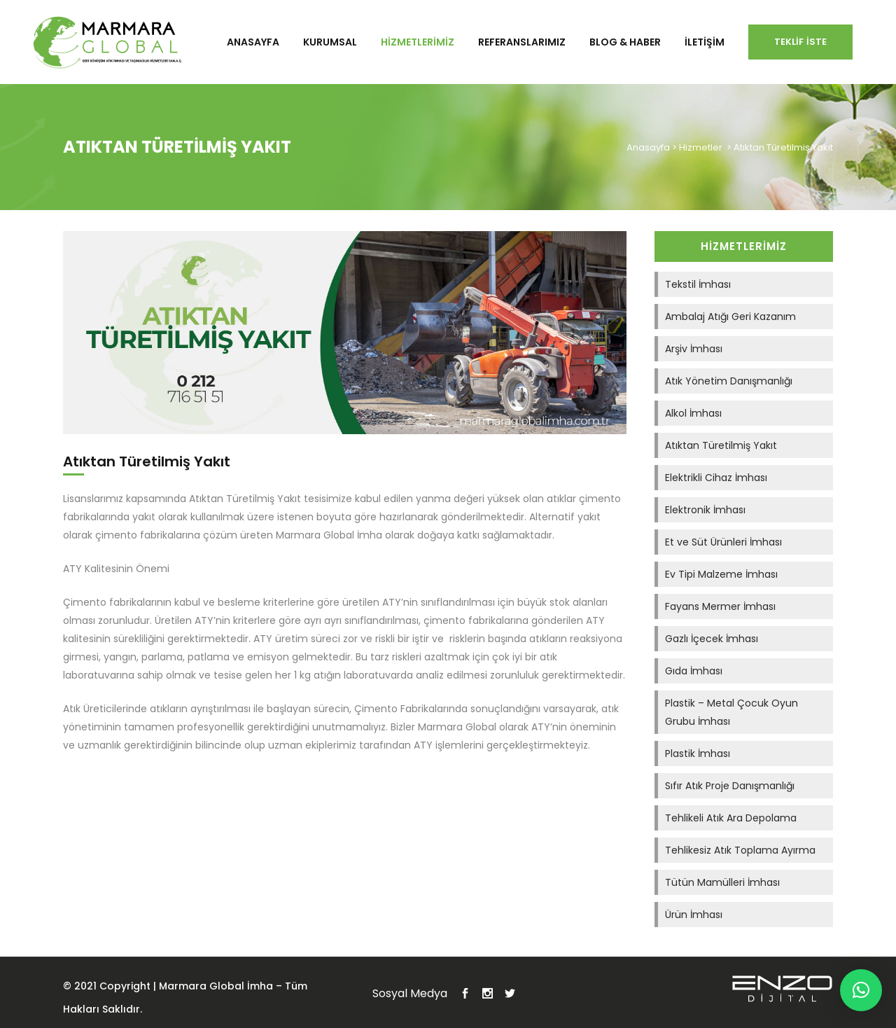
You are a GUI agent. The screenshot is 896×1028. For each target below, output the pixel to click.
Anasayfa (648, 147)
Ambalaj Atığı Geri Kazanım (730, 317)
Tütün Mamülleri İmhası (722, 882)
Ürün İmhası (693, 915)
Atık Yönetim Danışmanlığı (728, 381)
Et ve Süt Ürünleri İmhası (723, 542)
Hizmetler (700, 147)
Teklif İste (800, 41)
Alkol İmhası (693, 413)
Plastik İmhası (697, 753)
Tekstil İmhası (698, 284)
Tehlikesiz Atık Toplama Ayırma (740, 850)
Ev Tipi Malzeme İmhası (721, 574)
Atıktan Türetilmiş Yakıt (721, 445)
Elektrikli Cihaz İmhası (716, 478)
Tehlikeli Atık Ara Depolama (731, 818)
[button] (861, 990)
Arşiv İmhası (693, 349)
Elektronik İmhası (705, 510)
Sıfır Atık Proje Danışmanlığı (729, 786)
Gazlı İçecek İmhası (711, 639)
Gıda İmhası (693, 671)
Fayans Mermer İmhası (720, 606)
